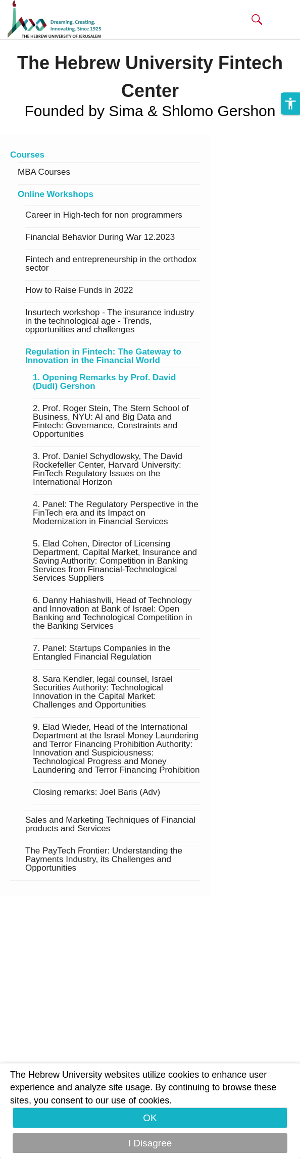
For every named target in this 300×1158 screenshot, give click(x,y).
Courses (27, 155)
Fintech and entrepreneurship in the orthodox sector (110, 264)
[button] (257, 19)
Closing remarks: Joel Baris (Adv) (96, 792)
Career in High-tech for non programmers (103, 215)
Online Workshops (55, 194)
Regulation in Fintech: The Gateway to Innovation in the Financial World (103, 356)
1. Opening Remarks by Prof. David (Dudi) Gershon (104, 382)
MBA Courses (44, 172)
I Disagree (150, 1143)
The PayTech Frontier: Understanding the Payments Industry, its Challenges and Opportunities (103, 859)
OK (150, 1118)
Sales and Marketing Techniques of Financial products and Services (110, 824)
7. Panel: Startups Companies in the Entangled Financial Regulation (101, 653)
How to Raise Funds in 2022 (79, 290)
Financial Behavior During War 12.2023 (100, 237)
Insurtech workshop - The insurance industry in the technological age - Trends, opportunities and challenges (109, 321)
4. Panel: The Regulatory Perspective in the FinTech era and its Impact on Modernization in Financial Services (115, 513)
